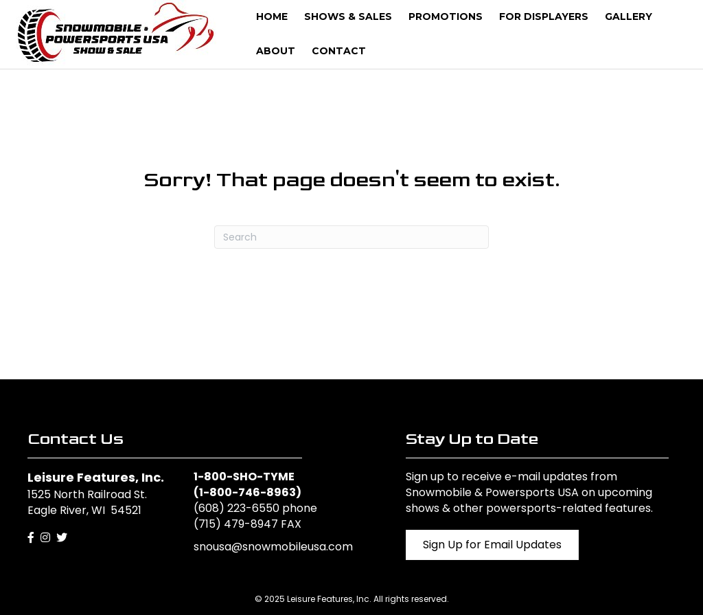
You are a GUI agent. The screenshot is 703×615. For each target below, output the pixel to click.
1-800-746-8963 (247, 492)
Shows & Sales (348, 16)
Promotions (445, 16)
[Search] (351, 237)
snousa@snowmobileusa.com (273, 547)
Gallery (628, 16)
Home (272, 16)
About (275, 51)
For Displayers (543, 16)
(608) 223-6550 (236, 508)
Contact (339, 51)
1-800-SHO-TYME (244, 476)
